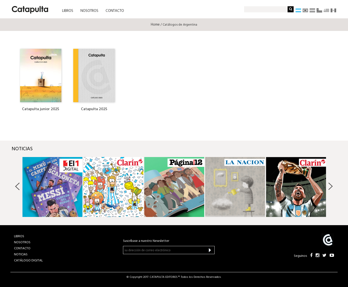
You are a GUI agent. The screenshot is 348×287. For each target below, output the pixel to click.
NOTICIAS (21, 254)
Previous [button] (17, 186)
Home (155, 25)
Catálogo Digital (28, 260)
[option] (52, 187)
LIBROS (67, 11)
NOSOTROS (89, 11)
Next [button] (330, 186)
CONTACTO (115, 11)
